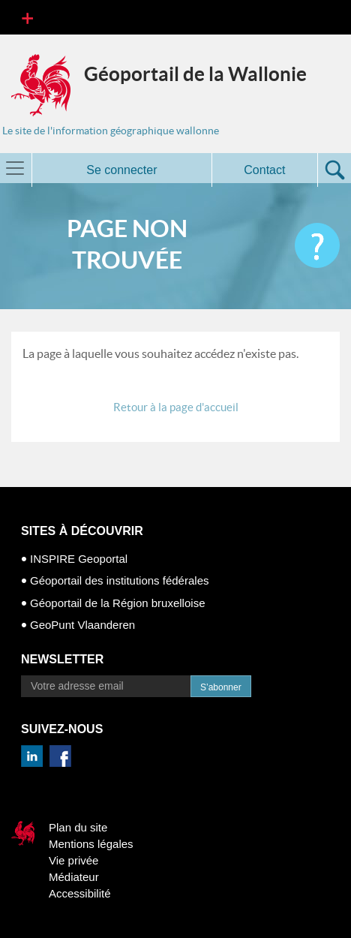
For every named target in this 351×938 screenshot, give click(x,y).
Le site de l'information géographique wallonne (110, 131)
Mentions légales (91, 843)
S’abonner (221, 687)
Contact (264, 170)
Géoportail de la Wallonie (195, 74)
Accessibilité (80, 893)
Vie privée (73, 860)
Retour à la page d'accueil (175, 407)
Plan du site (78, 827)
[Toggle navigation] (27, 17)
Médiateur (74, 876)
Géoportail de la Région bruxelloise (117, 603)
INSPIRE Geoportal (79, 558)
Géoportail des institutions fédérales (119, 580)
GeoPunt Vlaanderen (82, 624)
